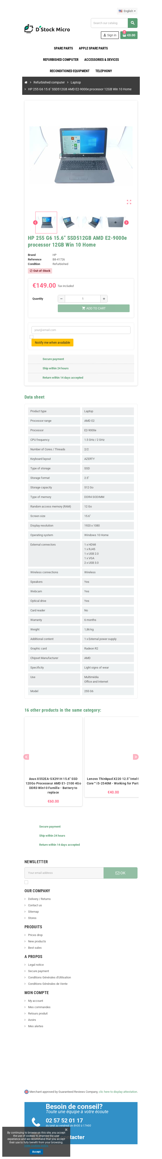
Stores (29, 918)
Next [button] (138, 757)
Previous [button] (24, 757)
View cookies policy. (36, 1145)
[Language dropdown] (129, 11)
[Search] (115, 23)
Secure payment (36, 971)
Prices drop (32, 935)
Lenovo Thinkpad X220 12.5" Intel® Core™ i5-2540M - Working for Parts (111, 781)
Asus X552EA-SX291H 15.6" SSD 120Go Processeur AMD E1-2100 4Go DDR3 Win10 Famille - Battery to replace (51, 785)
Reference (32, 259)
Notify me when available (50, 342)
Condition (32, 264)
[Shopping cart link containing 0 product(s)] (131, 35)
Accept (36, 1151)
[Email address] (63, 873)
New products (34, 941)
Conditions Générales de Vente (45, 983)
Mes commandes (36, 1007)
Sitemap (30, 911)
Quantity (35, 298)
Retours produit (35, 1013)
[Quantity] (81, 298)
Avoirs (29, 1020)
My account (33, 1000)
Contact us (32, 905)
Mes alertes (33, 1026)
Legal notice (33, 964)
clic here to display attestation (118, 1091)
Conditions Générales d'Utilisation (47, 977)
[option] (51, 761)
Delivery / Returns (36, 899)
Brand (29, 255)
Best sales (32, 947)
